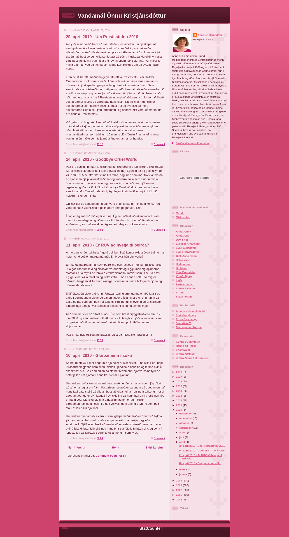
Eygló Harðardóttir (187, 251)
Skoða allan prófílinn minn (192, 143)
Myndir (180, 213)
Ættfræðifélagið (185, 353)
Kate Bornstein (185, 272)
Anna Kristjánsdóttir (210, 34)
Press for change (186, 319)
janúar (183, 474)
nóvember (186, 418)
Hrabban (181, 268)
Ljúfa (179, 280)
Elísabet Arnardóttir (188, 243)
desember (185, 413)
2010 (179, 409)
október (184, 422)
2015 (179, 386)
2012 (179, 400)
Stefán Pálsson (185, 288)
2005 (179, 499)
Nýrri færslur (77, 447)
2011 (179, 405)
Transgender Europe (189, 327)
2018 (179, 371)
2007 (179, 489)
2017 (179, 376)
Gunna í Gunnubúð (188, 341)
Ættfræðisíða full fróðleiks (192, 357)
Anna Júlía (182, 235)
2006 (179, 494)
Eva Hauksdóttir (186, 247)
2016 (179, 381)
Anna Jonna (183, 231)
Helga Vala (182, 259)
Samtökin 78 (183, 323)
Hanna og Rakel (186, 345)
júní (182, 437)
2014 (179, 390)
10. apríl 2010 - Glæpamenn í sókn (99, 355)
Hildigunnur (183, 264)
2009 (179, 480)
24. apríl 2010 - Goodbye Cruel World (102, 159)
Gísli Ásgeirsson (186, 255)
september (186, 427)
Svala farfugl (184, 296)
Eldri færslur (154, 447)
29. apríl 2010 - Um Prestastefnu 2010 (102, 37)
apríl (182, 441)
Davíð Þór (182, 239)
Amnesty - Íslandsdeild (190, 310)
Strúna (180, 292)
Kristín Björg (184, 276)
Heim (115, 447)
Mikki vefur (183, 217)
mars (182, 469)
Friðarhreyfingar (186, 315)
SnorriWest (183, 349)
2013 (179, 395)
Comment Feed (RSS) (111, 455)
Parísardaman (184, 284)
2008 (179, 485)
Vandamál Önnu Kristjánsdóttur (122, 15)
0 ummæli (159, 144)
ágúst (183, 432)
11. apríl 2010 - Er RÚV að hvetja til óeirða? (107, 245)
